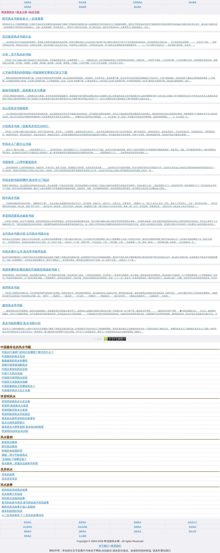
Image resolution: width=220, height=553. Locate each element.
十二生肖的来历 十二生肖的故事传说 (23, 515)
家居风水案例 (9, 442)
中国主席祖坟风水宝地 (14, 369)
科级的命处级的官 (12, 450)
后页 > (121, 338)
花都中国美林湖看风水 (14, 365)
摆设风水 (27, 531)
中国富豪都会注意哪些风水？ (18, 386)
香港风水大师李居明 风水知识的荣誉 (23, 427)
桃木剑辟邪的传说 (12, 511)
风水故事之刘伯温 (12, 494)
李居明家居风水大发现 (14, 410)
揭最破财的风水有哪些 (14, 360)
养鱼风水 (27, 536)
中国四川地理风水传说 (14, 377)
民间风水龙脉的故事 (13, 498)
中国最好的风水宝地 (13, 356)
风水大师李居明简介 (13, 422)
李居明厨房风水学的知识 (16, 414)
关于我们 (104, 546)
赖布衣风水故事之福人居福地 (18, 506)
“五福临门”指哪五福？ (14, 459)
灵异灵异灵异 (9, 478)
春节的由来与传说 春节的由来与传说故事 (25, 502)
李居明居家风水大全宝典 (16, 401)
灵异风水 (27, 7)
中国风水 (27, 2)
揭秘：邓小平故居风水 (14, 455)
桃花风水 (137, 531)
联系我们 (116, 546)
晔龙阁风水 (8, 12)
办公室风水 (27, 527)
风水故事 (82, 7)
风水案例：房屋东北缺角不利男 (20, 463)
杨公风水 (137, 7)
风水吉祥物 (82, 527)
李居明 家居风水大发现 (15, 405)
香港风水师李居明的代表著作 (18, 418)
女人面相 (82, 536)
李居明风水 (137, 2)
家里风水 (82, 522)
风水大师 (22, 12)
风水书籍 (82, 2)
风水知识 (192, 527)
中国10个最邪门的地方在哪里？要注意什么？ (28, 352)
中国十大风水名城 (12, 373)
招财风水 (82, 531)
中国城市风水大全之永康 (16, 390)
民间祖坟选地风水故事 (14, 489)
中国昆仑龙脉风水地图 (14, 381)
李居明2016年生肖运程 (15, 431)
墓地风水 (137, 522)
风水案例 (192, 2)
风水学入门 (192, 522)
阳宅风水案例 (9, 446)
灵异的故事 (8, 474)
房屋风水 (137, 527)
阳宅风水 (27, 522)
